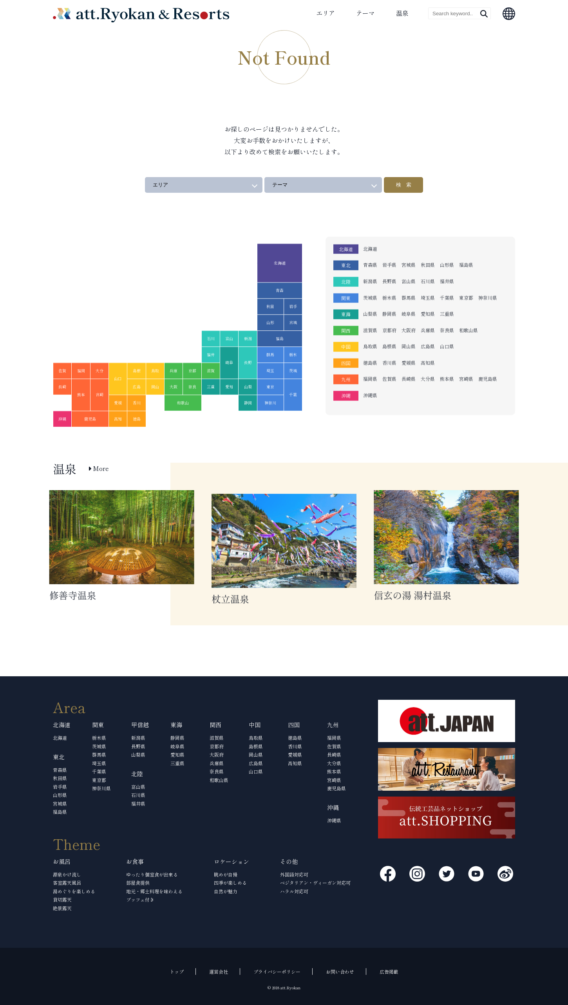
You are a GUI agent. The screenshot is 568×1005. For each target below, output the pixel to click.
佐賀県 (389, 359)
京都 (192, 390)
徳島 (137, 438)
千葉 (293, 414)
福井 (211, 374)
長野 (248, 382)
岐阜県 (409, 294)
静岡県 (389, 294)
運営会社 (218, 971)
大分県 (428, 359)
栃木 (293, 374)
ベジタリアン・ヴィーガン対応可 (315, 882)
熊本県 (447, 359)
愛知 (229, 406)
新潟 (248, 358)
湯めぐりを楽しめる (74, 891)
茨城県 (370, 277)
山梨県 (370, 294)
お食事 (135, 861)
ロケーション (231, 861)
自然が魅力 (225, 891)
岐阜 (229, 382)
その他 (289, 861)
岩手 (293, 326)
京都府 (389, 310)
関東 (346, 278)
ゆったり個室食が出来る (152, 874)
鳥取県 (370, 326)
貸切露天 (62, 899)
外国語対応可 (294, 874)
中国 (346, 327)
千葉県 (447, 277)
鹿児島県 (487, 359)
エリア (325, 13)
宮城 (293, 342)
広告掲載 (389, 971)
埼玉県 (428, 277)
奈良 (192, 406)
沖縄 (62, 438)
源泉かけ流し (67, 874)
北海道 (280, 282)
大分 (99, 390)
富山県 (409, 261)
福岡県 (370, 359)
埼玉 (270, 390)
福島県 (466, 245)
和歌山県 (468, 310)
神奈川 (270, 422)
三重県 (447, 294)
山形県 (447, 245)
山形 (270, 342)
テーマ (365, 13)
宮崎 (99, 414)
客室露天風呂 (67, 882)
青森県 (370, 245)
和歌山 (183, 422)
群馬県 (409, 277)
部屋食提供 (138, 882)
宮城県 (409, 245)
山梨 (248, 406)
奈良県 (447, 310)
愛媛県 (409, 343)
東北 (346, 245)
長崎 (62, 406)
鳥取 (155, 390)
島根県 (389, 326)
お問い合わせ (340, 971)
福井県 (447, 261)
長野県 (389, 261)
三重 (211, 406)
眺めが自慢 (225, 874)
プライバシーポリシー (276, 971)
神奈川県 (487, 277)
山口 (118, 398)
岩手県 (389, 245)
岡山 (155, 406)
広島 (137, 406)
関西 (346, 311)
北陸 (346, 262)
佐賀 (62, 390)
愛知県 (428, 294)
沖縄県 (370, 375)
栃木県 (389, 277)
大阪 (173, 406)
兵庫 (173, 390)
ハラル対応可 (294, 891)
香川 (137, 422)
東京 (270, 406)
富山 (229, 358)
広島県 (428, 326)
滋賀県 (370, 310)
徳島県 (370, 343)
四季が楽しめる (230, 882)
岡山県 (409, 326)
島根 (137, 390)
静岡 (248, 422)
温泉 (402, 13)
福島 (280, 358)
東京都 (466, 277)
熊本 (81, 414)
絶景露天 (62, 908)
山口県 (447, 326)
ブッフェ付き (140, 899)
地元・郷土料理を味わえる (154, 891)
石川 (211, 358)
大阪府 (409, 310)
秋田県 (428, 245)
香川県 (389, 343)
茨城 (293, 390)
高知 (118, 438)
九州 (346, 359)
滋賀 (211, 390)
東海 (346, 294)
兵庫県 (428, 310)
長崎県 (409, 359)
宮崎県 (466, 359)
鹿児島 (90, 438)
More (98, 468)
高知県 (428, 343)
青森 (280, 310)
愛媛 (118, 422)
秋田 (270, 326)
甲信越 (140, 725)
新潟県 (370, 261)
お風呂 (62, 861)
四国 (346, 343)
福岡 (81, 390)
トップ (177, 971)
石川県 (428, 261)
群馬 (270, 374)
